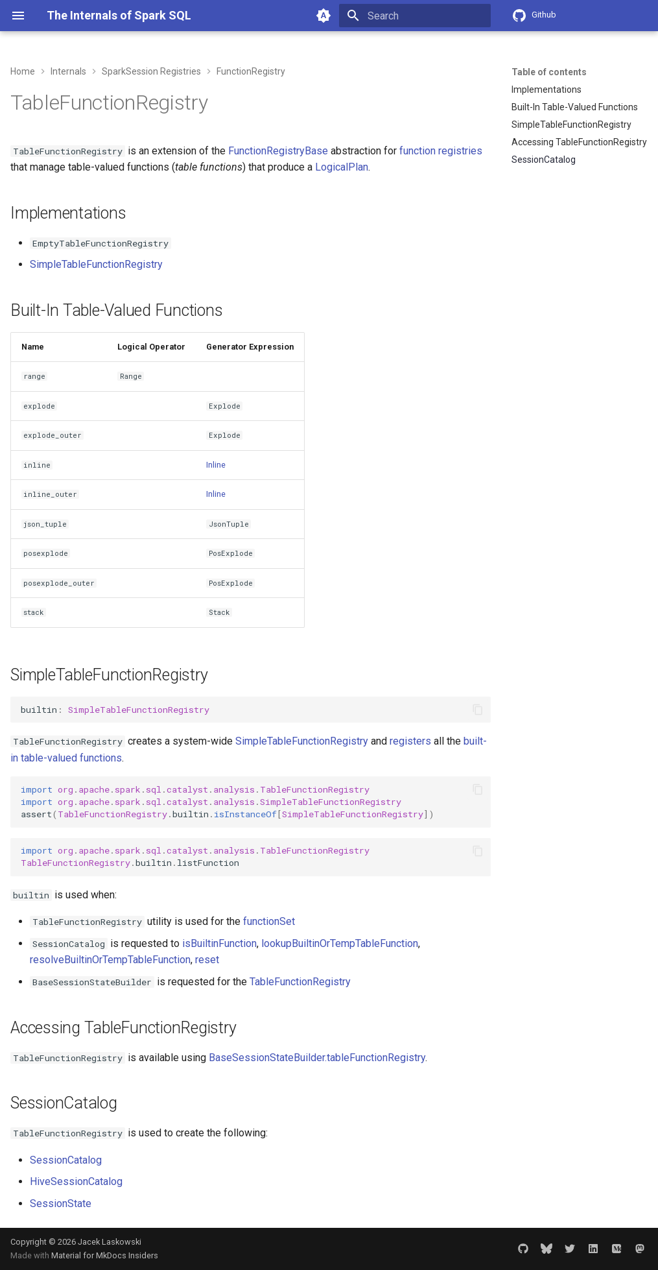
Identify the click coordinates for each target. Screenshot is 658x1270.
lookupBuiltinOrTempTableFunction (339, 943)
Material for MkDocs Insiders (104, 1255)
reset (207, 959)
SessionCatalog (66, 1160)
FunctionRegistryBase (278, 151)
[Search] (415, 15)
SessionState (60, 1203)
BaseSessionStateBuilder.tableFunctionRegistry (317, 1057)
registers (410, 741)
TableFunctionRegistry (300, 982)
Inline (216, 465)
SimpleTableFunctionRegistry (96, 264)
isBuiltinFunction (219, 943)
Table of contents (549, 72)
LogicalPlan (341, 167)
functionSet (269, 921)
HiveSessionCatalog (76, 1181)
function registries (440, 151)
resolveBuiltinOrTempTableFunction (110, 959)
